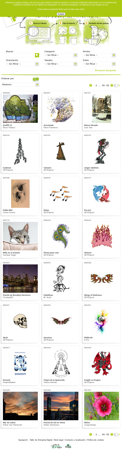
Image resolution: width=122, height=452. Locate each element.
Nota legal (58, 440)
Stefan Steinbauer (51, 425)
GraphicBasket (9, 382)
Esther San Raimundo (12, 425)
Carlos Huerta (9, 212)
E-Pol (86, 340)
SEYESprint (8, 170)
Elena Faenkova (51, 127)
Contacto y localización (75, 440)
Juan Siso (88, 127)
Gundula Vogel (9, 255)
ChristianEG (8, 297)
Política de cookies (95, 440)
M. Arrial (47, 297)
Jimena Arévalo (50, 382)
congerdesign (90, 425)
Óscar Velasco (9, 127)
